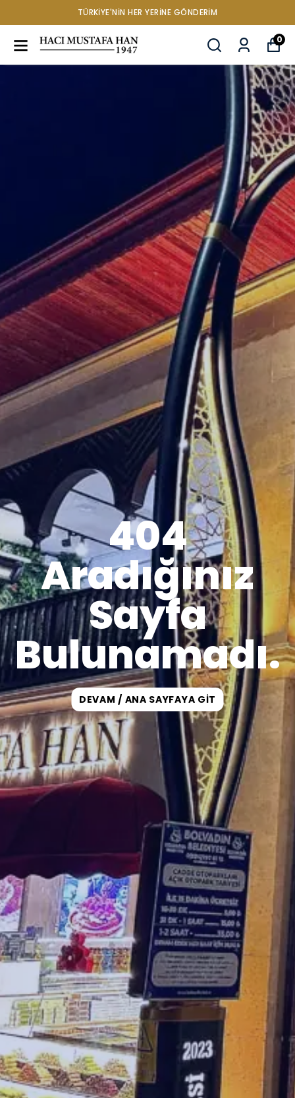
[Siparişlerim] (244, 45)
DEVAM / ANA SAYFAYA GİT (147, 699)
